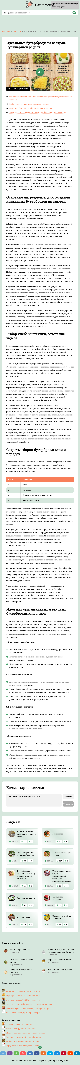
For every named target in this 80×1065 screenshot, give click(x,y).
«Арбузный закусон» (57, 897)
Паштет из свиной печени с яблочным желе (26, 833)
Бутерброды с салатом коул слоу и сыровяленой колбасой (26, 873)
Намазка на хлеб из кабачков (61, 916)
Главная (6, 31)
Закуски (17, 31)
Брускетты (57, 833)
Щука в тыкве (23, 916)
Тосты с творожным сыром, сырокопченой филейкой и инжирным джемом (61, 875)
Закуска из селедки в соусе (61, 852)
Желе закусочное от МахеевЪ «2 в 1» (25, 852)
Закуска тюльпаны (26, 897)
